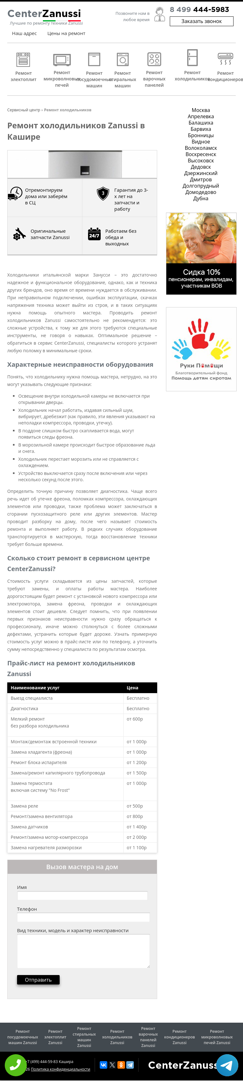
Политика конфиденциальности (60, 1069)
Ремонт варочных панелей (154, 78)
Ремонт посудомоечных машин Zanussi (22, 1037)
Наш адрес (24, 35)
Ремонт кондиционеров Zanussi (179, 1037)
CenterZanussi (185, 1065)
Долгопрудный (201, 185)
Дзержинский (201, 173)
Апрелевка (201, 116)
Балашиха (200, 122)
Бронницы (201, 135)
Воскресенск (201, 154)
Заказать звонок (201, 23)
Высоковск (201, 160)
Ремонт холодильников (192, 75)
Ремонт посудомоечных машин (94, 79)
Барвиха (201, 129)
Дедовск (201, 166)
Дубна (201, 198)
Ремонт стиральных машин (122, 79)
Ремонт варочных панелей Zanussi (148, 1037)
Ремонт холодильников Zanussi (117, 1037)
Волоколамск (201, 147)
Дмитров (201, 179)
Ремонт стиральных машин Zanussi (84, 1037)
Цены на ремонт (66, 35)
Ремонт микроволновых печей (62, 78)
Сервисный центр (23, 110)
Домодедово (201, 192)
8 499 (199, 12)
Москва (201, 110)
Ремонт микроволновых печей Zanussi (217, 1037)
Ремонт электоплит (23, 76)
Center (44, 16)
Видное (201, 141)
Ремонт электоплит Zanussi (55, 1037)
